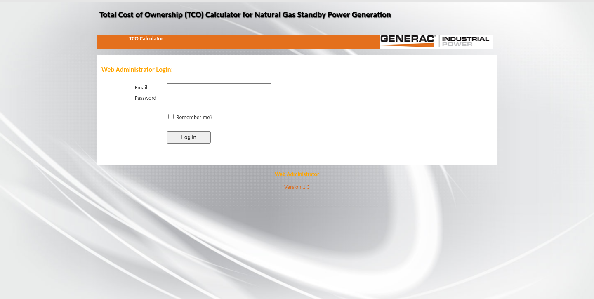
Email (141, 87)
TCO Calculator (146, 38)
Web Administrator (297, 174)
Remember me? (194, 117)
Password (145, 97)
